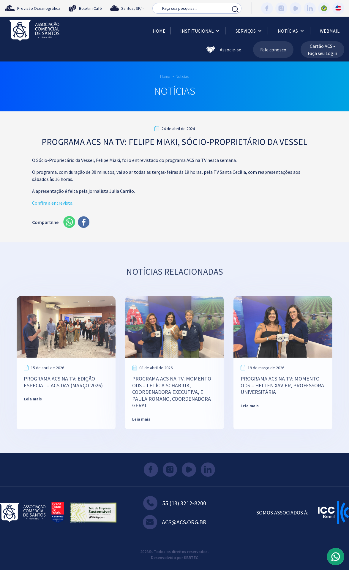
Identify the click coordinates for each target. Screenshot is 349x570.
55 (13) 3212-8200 (174, 503)
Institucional (200, 31)
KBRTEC (191, 557)
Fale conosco (273, 50)
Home (159, 31)
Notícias (291, 31)
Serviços (249, 31)
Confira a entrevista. (52, 203)
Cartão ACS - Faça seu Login (322, 49)
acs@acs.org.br (174, 522)
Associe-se (223, 49)
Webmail (329, 31)
